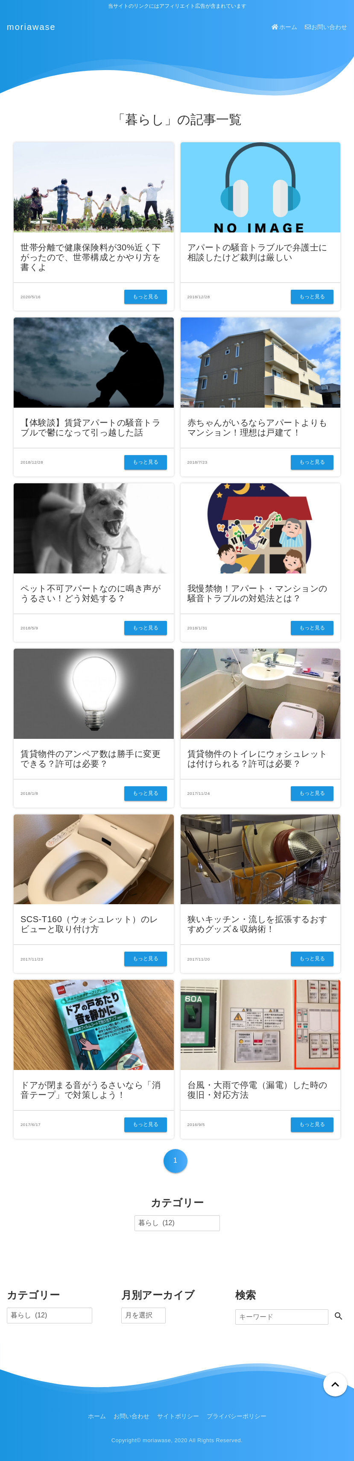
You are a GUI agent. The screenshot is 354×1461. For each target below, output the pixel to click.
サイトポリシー (178, 1416)
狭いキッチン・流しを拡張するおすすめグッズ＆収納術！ (257, 924)
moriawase (31, 27)
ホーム (284, 27)
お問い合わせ (326, 27)
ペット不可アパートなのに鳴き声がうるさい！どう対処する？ (90, 593)
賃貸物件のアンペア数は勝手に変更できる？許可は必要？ (90, 758)
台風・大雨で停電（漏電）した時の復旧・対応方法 (257, 1089)
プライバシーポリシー (236, 1416)
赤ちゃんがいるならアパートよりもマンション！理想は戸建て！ (257, 427)
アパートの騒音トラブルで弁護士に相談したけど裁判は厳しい (257, 252)
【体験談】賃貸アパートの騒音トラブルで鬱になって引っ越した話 (90, 427)
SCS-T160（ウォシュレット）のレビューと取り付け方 (89, 924)
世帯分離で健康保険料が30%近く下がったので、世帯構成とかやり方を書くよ (90, 257)
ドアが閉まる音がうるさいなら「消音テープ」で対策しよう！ (90, 1089)
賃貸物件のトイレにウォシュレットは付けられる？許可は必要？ (257, 758)
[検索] (281, 1317)
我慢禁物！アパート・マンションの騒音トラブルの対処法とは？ (257, 593)
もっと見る (145, 297)
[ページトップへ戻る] (335, 1384)
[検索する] (338, 1317)
